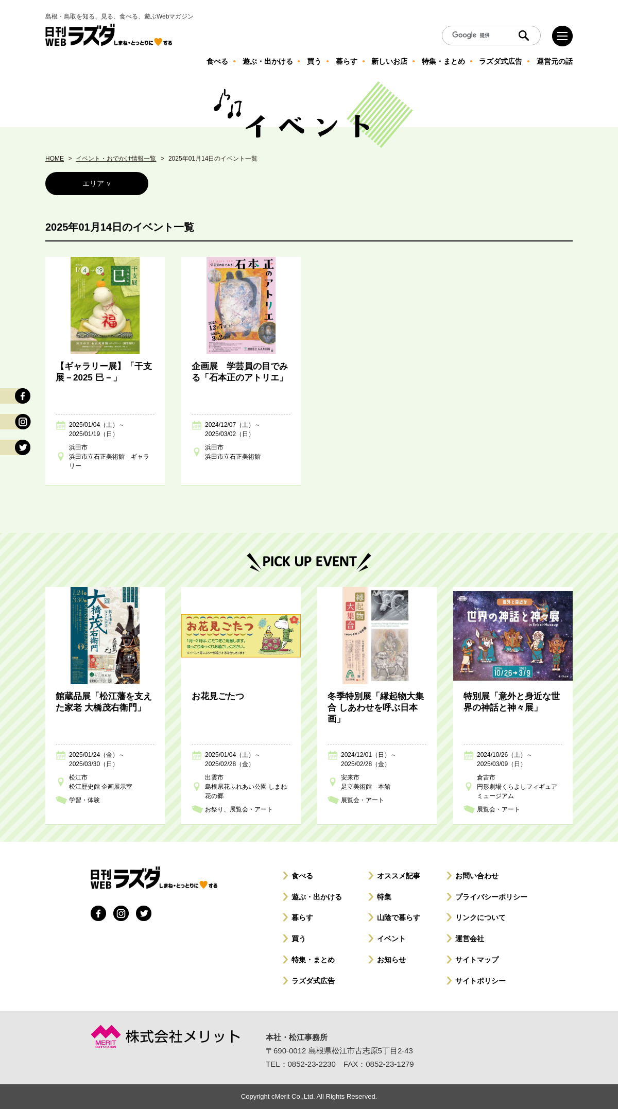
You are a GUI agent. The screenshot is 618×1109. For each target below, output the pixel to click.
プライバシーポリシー (491, 897)
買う (298, 938)
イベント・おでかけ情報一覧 (116, 158)
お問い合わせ (477, 876)
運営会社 (469, 938)
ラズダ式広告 (313, 981)
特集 (384, 897)
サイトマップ (477, 960)
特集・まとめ (313, 960)
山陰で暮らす (398, 917)
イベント (391, 938)
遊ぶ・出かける (316, 897)
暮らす (302, 917)
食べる (302, 876)
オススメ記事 (398, 876)
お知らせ (391, 960)
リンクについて (480, 917)
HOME (54, 158)
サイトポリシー (480, 981)
